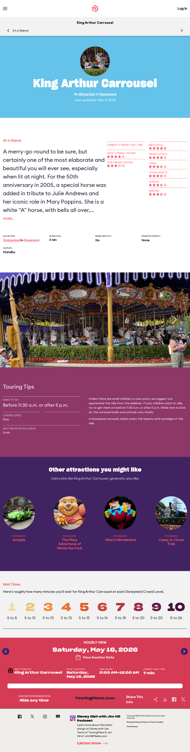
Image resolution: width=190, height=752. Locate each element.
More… (8, 218)
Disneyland (107, 94)
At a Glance (20, 30)
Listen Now (93, 743)
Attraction (87, 94)
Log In (182, 8)
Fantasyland (11, 240)
